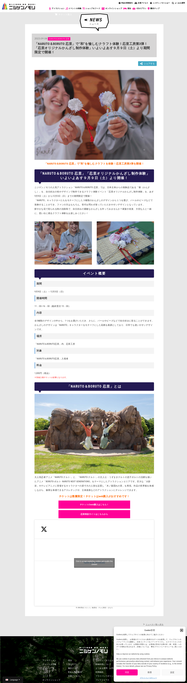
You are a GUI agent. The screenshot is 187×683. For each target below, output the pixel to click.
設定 (172, 672)
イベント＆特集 (74, 8)
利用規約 (99, 672)
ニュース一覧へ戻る (154, 624)
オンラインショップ (111, 8)
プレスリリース (102, 680)
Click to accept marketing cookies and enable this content (94, 562)
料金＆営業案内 (75, 672)
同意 (127, 672)
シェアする (147, 63)
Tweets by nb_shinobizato (94, 563)
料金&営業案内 (126, 3)
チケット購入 (63, 14)
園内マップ (154, 8)
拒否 (150, 672)
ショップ (46, 672)
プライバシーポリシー (148, 678)
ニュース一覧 (48, 668)
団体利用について (103, 664)
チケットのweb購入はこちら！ (94, 504)
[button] (181, 630)
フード (45, 676)
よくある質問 (178, 3)
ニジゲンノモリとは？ (160, 3)
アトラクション (57, 8)
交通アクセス (141, 3)
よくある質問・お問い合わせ (108, 668)
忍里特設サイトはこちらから (94, 514)
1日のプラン (139, 8)
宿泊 (127, 8)
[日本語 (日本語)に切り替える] (13, 680)
